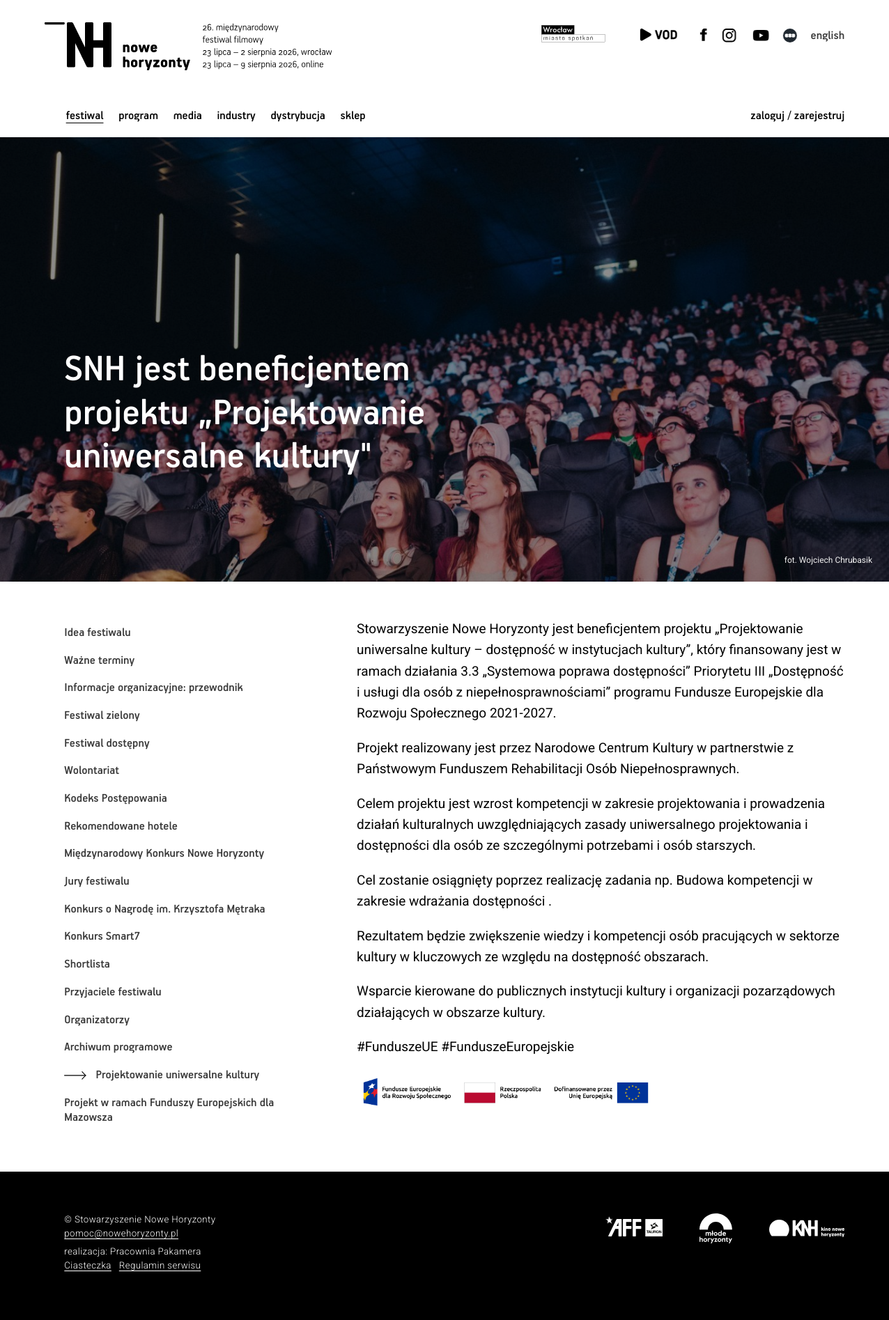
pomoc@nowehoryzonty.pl (121, 1234)
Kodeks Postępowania (115, 798)
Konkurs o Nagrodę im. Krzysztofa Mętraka (164, 909)
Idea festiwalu (97, 632)
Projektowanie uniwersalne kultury (177, 1075)
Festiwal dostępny (106, 743)
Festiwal (85, 116)
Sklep (353, 116)
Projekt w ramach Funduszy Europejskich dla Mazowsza (169, 1110)
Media (187, 116)
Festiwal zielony (101, 715)
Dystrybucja (297, 116)
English (828, 35)
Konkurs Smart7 (102, 936)
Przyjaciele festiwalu (112, 992)
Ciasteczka (87, 1266)
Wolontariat (91, 770)
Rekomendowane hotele (120, 826)
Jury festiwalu (96, 881)
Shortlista (87, 964)
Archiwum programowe (118, 1047)
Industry (236, 116)
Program (138, 116)
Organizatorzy (97, 1020)
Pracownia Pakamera (155, 1252)
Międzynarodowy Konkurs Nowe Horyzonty (164, 853)
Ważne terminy (99, 660)
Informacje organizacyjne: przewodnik (153, 687)
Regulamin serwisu (160, 1266)
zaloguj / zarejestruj (797, 116)
